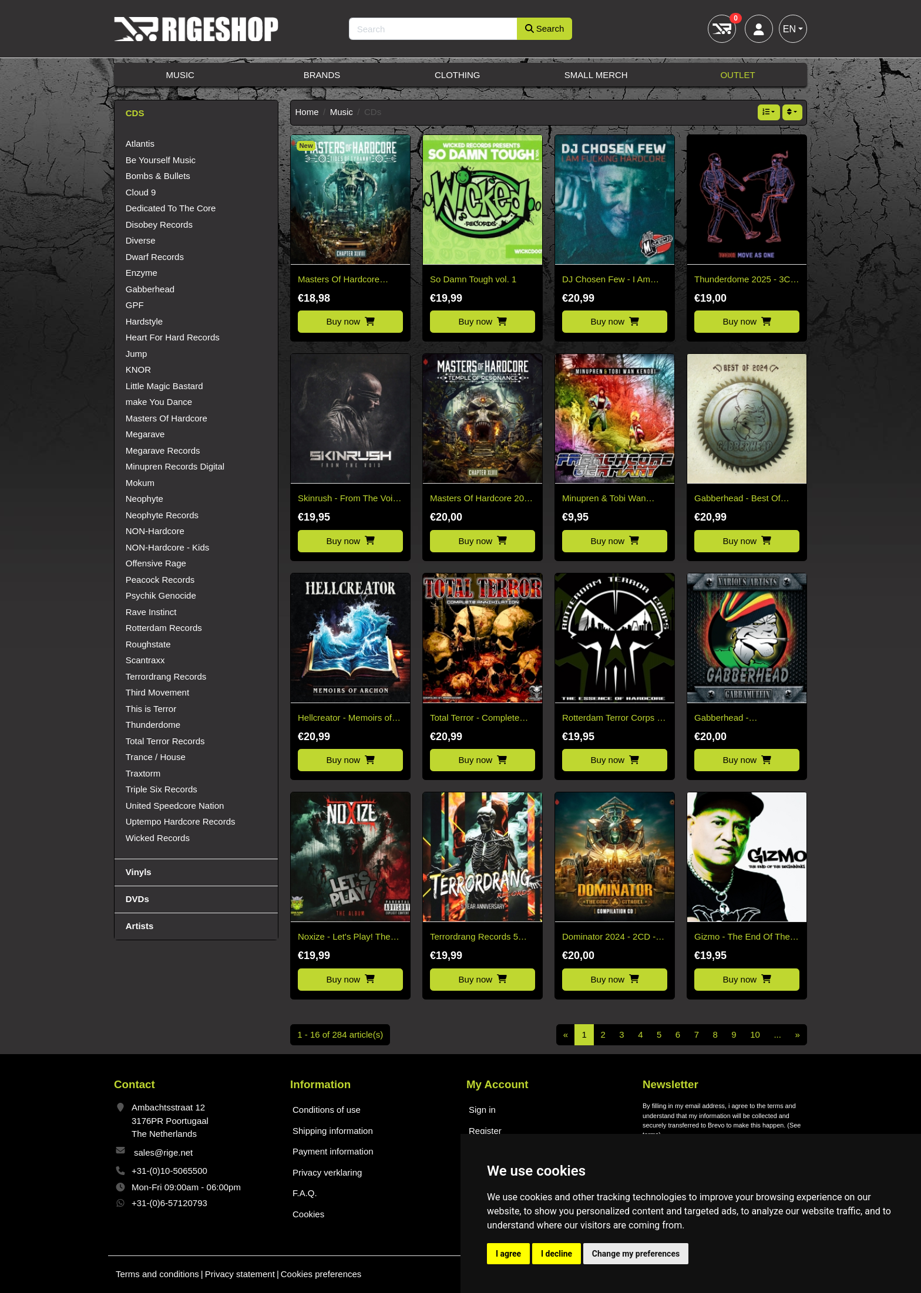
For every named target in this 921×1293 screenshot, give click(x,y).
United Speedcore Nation (175, 806)
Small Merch (596, 75)
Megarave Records (163, 450)
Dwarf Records (155, 257)
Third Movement (157, 692)
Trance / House (156, 757)
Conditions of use (327, 1110)
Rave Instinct (151, 612)
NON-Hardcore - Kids (168, 547)
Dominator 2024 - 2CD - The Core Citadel (609, 937)
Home (307, 112)
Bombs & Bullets (158, 176)
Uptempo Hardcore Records (181, 821)
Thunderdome (153, 725)
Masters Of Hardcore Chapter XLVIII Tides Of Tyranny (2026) (344, 280)
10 (755, 1034)
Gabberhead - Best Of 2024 (737, 499)
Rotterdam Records (164, 628)
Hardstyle (144, 321)
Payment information (333, 1151)
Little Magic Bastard (164, 386)
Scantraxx (145, 660)
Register (485, 1131)
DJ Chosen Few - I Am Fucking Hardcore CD (606, 280)
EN (789, 29)
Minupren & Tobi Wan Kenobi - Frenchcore (604, 499)
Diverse (141, 240)
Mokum (140, 483)
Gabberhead (150, 289)
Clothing (457, 75)
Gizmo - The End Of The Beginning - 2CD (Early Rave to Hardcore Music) (743, 937)
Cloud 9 (141, 192)
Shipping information (333, 1131)
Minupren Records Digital (175, 466)
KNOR (138, 369)
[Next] (797, 1034)
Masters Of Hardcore (166, 418)
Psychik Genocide (161, 595)
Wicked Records (158, 838)
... (777, 1034)
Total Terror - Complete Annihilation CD (474, 719)
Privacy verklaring (327, 1172)
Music (180, 75)
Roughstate (148, 644)
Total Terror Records (165, 741)
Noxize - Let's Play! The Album (344, 937)
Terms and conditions (157, 1274)
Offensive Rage (156, 563)
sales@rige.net (163, 1152)
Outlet (737, 75)
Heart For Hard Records (173, 337)
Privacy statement (240, 1274)
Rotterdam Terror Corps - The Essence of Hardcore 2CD (612, 719)
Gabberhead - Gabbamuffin (721, 719)
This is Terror (151, 709)
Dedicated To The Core (171, 208)
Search (544, 28)
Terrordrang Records (166, 676)
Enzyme (141, 273)
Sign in (482, 1110)
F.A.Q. (305, 1193)
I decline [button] (556, 1253)
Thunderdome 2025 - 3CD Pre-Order (745, 280)
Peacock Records (160, 580)
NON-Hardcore (155, 531)
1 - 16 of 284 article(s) (340, 1034)
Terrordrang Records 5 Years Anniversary (474, 937)
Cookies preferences (321, 1274)
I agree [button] (508, 1253)
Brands (322, 75)
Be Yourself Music (161, 160)
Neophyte (144, 499)
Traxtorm (143, 773)
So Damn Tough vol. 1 (473, 279)
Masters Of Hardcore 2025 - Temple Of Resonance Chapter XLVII (482, 499)
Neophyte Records (162, 515)
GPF (135, 305)
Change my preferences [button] (636, 1253)
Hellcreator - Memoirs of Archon (345, 719)
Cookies (308, 1214)
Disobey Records (159, 224)
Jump (136, 354)
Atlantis (140, 143)
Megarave (145, 434)
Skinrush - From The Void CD (348, 499)
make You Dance (159, 402)
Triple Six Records (161, 789)
